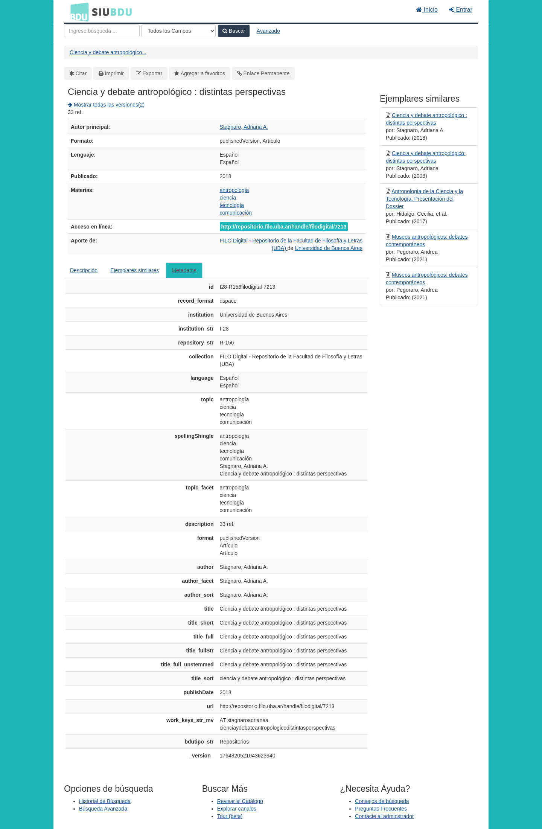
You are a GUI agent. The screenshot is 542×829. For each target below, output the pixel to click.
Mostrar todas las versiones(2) (106, 105)
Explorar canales (236, 809)
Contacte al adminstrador (384, 816)
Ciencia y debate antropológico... (108, 52)
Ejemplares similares (134, 270)
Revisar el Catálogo (240, 801)
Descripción (83, 270)
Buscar (233, 31)
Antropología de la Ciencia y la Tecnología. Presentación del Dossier (424, 198)
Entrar (460, 9)
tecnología (232, 205)
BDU (77, 12)
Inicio (427, 9)
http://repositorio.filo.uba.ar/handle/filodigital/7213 (284, 227)
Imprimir (114, 73)
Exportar (152, 73)
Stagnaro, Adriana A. (244, 127)
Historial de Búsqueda (105, 801)
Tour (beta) (230, 816)
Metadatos (184, 270)
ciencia (228, 198)
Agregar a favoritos (203, 73)
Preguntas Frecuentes (381, 809)
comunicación (236, 213)
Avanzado (268, 31)
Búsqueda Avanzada (103, 809)
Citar (81, 73)
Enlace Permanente (266, 73)
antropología (234, 190)
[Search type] (178, 30)
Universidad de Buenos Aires (328, 248)
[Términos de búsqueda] (102, 30)
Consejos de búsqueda (382, 801)
